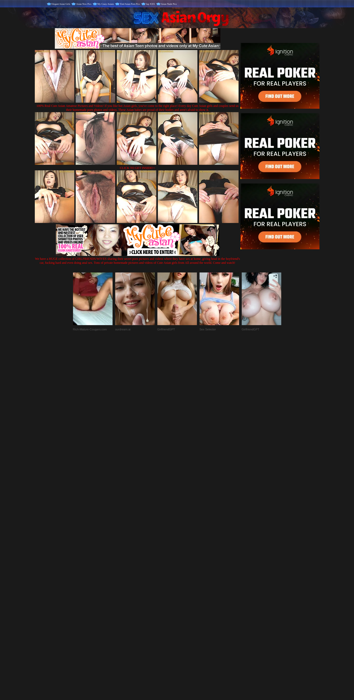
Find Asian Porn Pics (130, 4)
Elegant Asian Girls (61, 4)
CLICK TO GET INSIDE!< (137, 168)
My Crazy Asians (106, 4)
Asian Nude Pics (169, 4)
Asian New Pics (83, 4)
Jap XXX (150, 4)
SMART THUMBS (186, 590)
